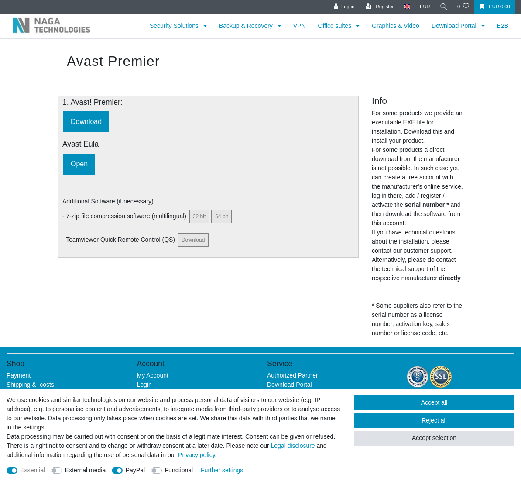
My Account (152, 375)
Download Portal (455, 25)
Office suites (335, 25)
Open (79, 164)
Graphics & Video (395, 25)
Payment (19, 375)
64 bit (221, 216)
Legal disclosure (293, 445)
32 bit (199, 216)
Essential (33, 470)
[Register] (380, 7)
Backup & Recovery (246, 25)
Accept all (434, 402)
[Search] (443, 7)
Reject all (434, 420)
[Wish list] (463, 7)
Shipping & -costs (30, 384)
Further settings (222, 470)
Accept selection (434, 437)
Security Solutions (175, 25)
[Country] (406, 7)
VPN (299, 25)
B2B (502, 25)
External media (85, 470)
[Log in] (344, 7)
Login (144, 384)
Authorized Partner (292, 375)
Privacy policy (196, 454)
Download (86, 121)
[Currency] (425, 7)
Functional (179, 470)
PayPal (135, 470)
